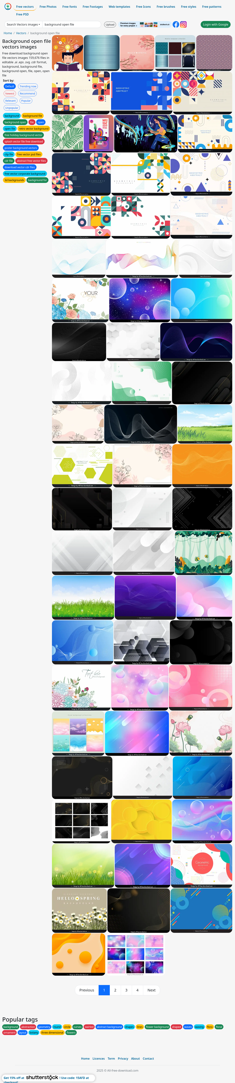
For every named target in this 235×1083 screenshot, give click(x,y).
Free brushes (166, 7)
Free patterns (211, 7)
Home (8, 33)
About (135, 1059)
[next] (151, 990)
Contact (148, 1059)
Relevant (10, 100)
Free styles (188, 7)
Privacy (123, 1059)
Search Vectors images (22, 24)
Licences (99, 1059)
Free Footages (93, 7)
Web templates (119, 7)
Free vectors (25, 7)
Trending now (28, 86)
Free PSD (22, 14)
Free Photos (47, 7)
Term (111, 1059)
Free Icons (143, 7)
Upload (110, 24)
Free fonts (69, 7)
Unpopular (11, 108)
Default (9, 86)
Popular (26, 100)
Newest (9, 93)
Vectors (21, 33)
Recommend (27, 93)
